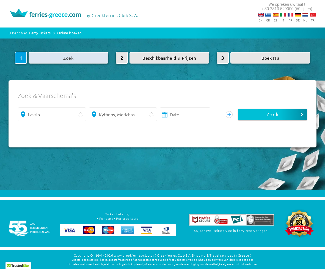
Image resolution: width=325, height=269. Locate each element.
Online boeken (69, 32)
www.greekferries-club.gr (134, 255)
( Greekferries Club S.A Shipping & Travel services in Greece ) (203, 255)
